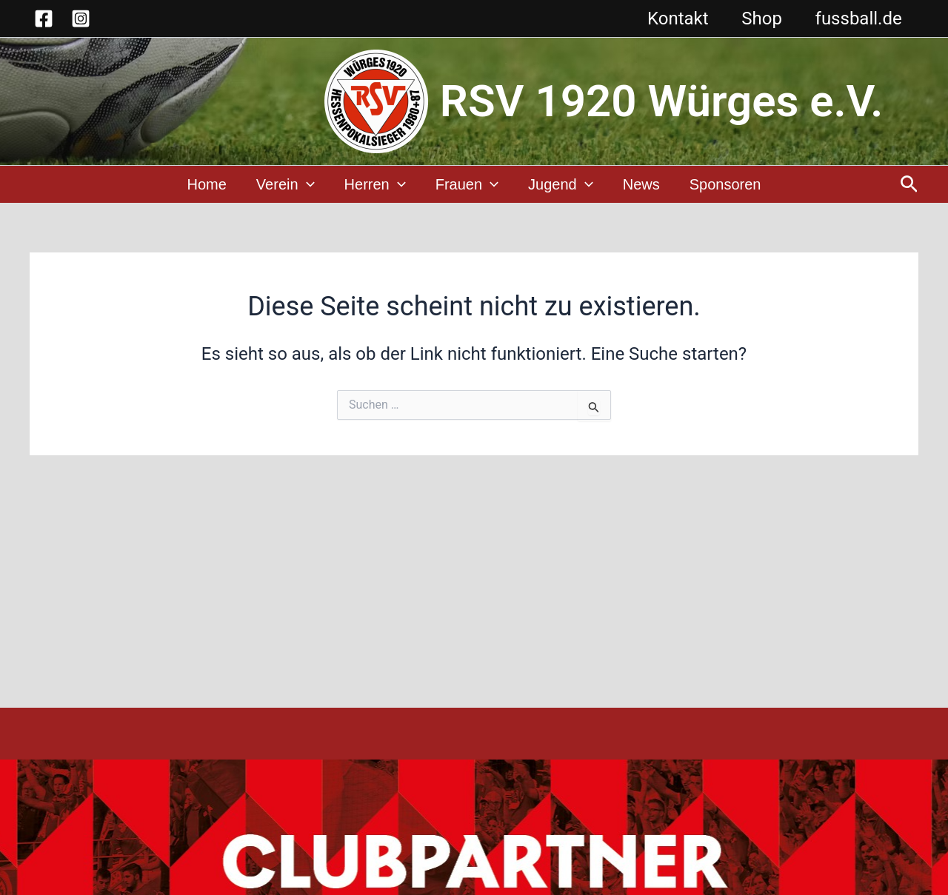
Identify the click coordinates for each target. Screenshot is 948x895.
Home (207, 185)
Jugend (560, 185)
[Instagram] (81, 18)
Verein (285, 185)
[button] (909, 185)
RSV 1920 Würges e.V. (661, 101)
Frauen (466, 185)
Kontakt (672, 18)
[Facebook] (44, 18)
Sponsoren (725, 185)
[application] (306, 185)
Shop (758, 18)
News (641, 185)
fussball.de (857, 18)
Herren (375, 185)
